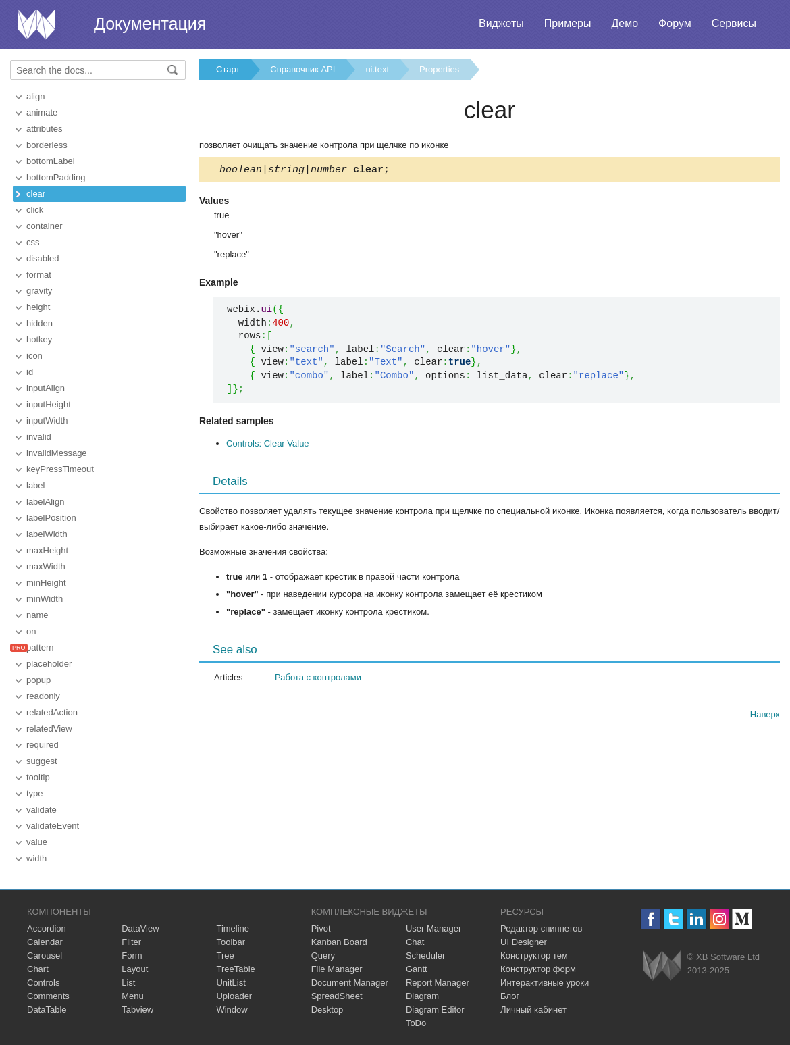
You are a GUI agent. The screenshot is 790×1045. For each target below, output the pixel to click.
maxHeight (47, 550)
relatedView (49, 728)
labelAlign (45, 501)
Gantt (416, 969)
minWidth (44, 599)
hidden (39, 323)
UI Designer (523, 942)
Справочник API (302, 69)
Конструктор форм (538, 969)
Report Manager (437, 982)
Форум (674, 23)
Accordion (46, 928)
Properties (439, 69)
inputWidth (47, 420)
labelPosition (51, 518)
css (33, 242)
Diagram (422, 996)
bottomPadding (55, 177)
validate (41, 810)
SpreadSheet (337, 996)
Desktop (327, 1009)
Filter (131, 942)
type (34, 793)
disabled (42, 258)
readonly (43, 696)
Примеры (567, 23)
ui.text (377, 69)
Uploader (234, 996)
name (37, 615)
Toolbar (230, 942)
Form (132, 955)
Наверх (765, 716)
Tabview (137, 1009)
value (36, 842)
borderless (47, 145)
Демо (624, 23)
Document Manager (349, 982)
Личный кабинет (533, 1009)
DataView (140, 928)
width (36, 858)
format (38, 275)
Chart (38, 969)
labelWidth (47, 534)
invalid (38, 437)
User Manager (433, 928)
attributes (44, 129)
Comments (48, 996)
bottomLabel (50, 161)
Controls (43, 982)
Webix (662, 965)
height (38, 307)
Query (323, 955)
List (128, 982)
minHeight (46, 583)
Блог (509, 996)
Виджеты (501, 23)
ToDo (416, 1023)
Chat (415, 942)
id (29, 372)
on (31, 631)
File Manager (337, 969)
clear (35, 193)
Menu (133, 996)
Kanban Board (339, 942)
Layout (135, 969)
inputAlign (45, 388)
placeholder (49, 664)
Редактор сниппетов (541, 928)
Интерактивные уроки (544, 982)
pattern (39, 647)
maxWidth (45, 566)
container (44, 226)
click (34, 210)
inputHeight (48, 404)
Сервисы (734, 23)
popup (38, 680)
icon (34, 356)
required (42, 745)
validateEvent (52, 826)
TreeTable (235, 969)
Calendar (45, 942)
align (35, 96)
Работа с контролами (318, 679)
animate (41, 112)
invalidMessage (56, 453)
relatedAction (52, 712)
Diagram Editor (435, 1009)
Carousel (44, 955)
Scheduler (426, 955)
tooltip (38, 777)
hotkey (39, 339)
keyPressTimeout (60, 469)
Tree (225, 955)
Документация (150, 23)
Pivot (321, 928)
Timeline (232, 928)
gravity (39, 291)
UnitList (230, 982)
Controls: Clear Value (267, 445)
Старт (228, 69)
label (35, 485)
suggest (41, 761)
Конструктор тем (534, 955)
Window (231, 1009)
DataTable (47, 1009)
